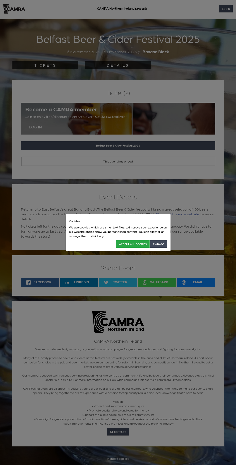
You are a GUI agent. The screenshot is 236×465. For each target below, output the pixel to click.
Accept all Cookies (133, 243)
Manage (158, 243)
